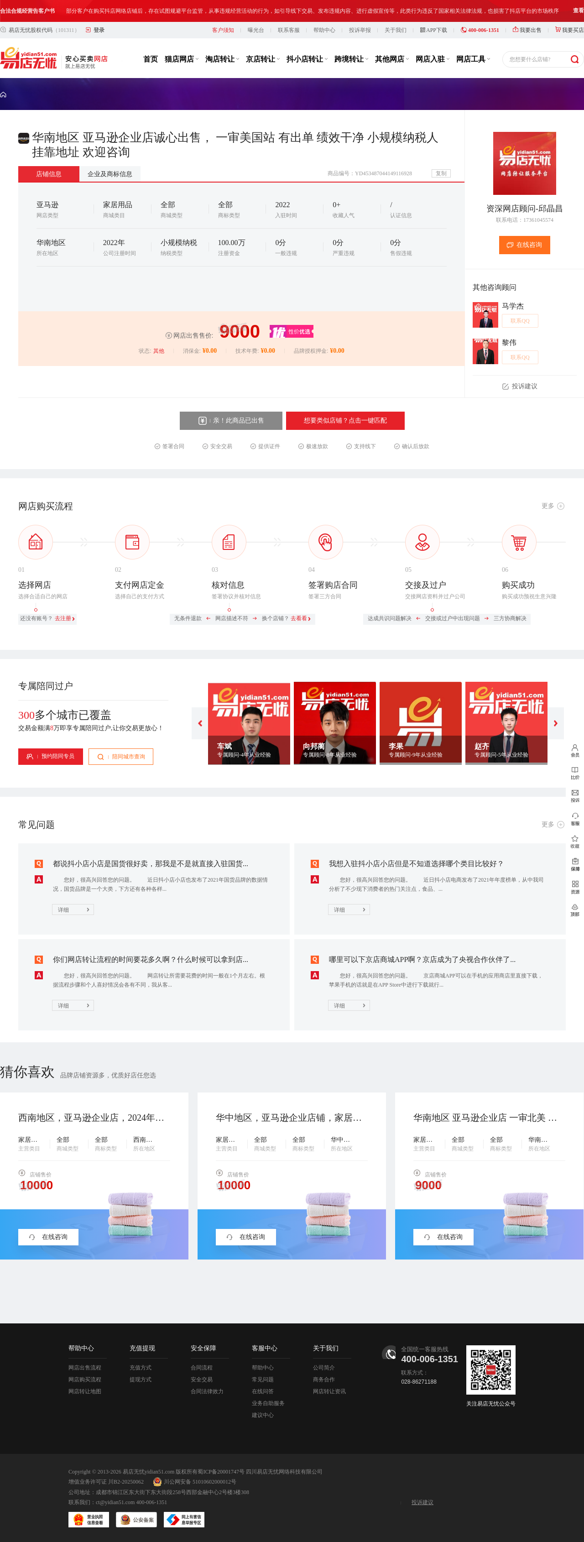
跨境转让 (351, 59)
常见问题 (263, 1379)
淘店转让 (222, 59)
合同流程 (202, 1367)
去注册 (63, 618)
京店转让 (263, 59)
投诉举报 (360, 30)
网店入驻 (432, 59)
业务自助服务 (268, 1403)
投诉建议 (422, 1502)
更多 (548, 505)
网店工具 (473, 59)
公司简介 (324, 1367)
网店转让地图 (84, 1391)
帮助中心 (324, 30)
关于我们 (396, 30)
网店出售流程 (84, 1367)
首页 (150, 59)
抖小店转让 (307, 59)
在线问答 (263, 1391)
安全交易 (202, 1379)
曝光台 (256, 30)
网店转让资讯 (329, 1391)
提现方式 (140, 1379)
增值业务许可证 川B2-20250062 (106, 1482)
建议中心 (263, 1415)
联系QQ (520, 321)
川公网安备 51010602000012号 (194, 1481)
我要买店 (569, 30)
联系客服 (289, 30)
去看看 (299, 618)
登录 (99, 30)
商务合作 (324, 1379)
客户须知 (223, 30)
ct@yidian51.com (115, 1502)
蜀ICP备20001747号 (221, 1472)
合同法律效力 (207, 1391)
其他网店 (392, 59)
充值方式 (140, 1367)
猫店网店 (181, 59)
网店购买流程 (84, 1379)
